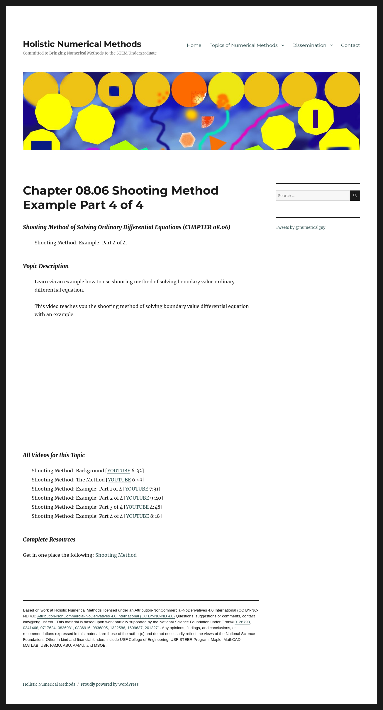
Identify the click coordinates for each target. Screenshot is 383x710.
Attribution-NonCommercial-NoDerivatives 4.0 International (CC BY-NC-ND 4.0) (105, 616)
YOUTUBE (118, 471)
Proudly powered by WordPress (110, 684)
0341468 (30, 628)
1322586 (117, 628)
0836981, (66, 628)
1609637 (135, 628)
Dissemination (309, 45)
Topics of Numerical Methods (244, 45)
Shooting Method (116, 555)
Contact (350, 45)
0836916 (82, 628)
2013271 (152, 628)
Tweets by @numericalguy (300, 227)
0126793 (242, 622)
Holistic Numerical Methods (82, 44)
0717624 (48, 628)
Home (194, 45)
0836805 (100, 628)
